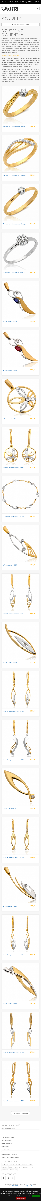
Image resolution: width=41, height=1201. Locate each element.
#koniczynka (13, 1169)
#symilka (24, 1164)
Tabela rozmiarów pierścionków (10, 1157)
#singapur (5, 1169)
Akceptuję (36, 1196)
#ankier (12, 1164)
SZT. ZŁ (33, 2)
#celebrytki (17, 1167)
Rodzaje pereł (5, 1146)
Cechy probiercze (6, 1134)
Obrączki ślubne (6, 1149)
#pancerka (25, 1167)
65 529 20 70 (14, 1186)
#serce (18, 1164)
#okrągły (4, 1167)
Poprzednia (16, 1113)
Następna (25, 1113)
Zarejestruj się (21, 2)
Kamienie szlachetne (7, 1152)
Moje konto (7, 2)
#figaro (32, 1167)
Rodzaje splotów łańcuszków (9, 1154)
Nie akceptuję (21, 1198)
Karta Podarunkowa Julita (8, 1128)
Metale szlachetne (7, 1143)
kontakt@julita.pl (27, 1186)
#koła (10, 1167)
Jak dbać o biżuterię (7, 1140)
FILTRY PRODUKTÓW (20, 24)
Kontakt (4, 1131)
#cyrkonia (5, 1164)
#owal (30, 1164)
